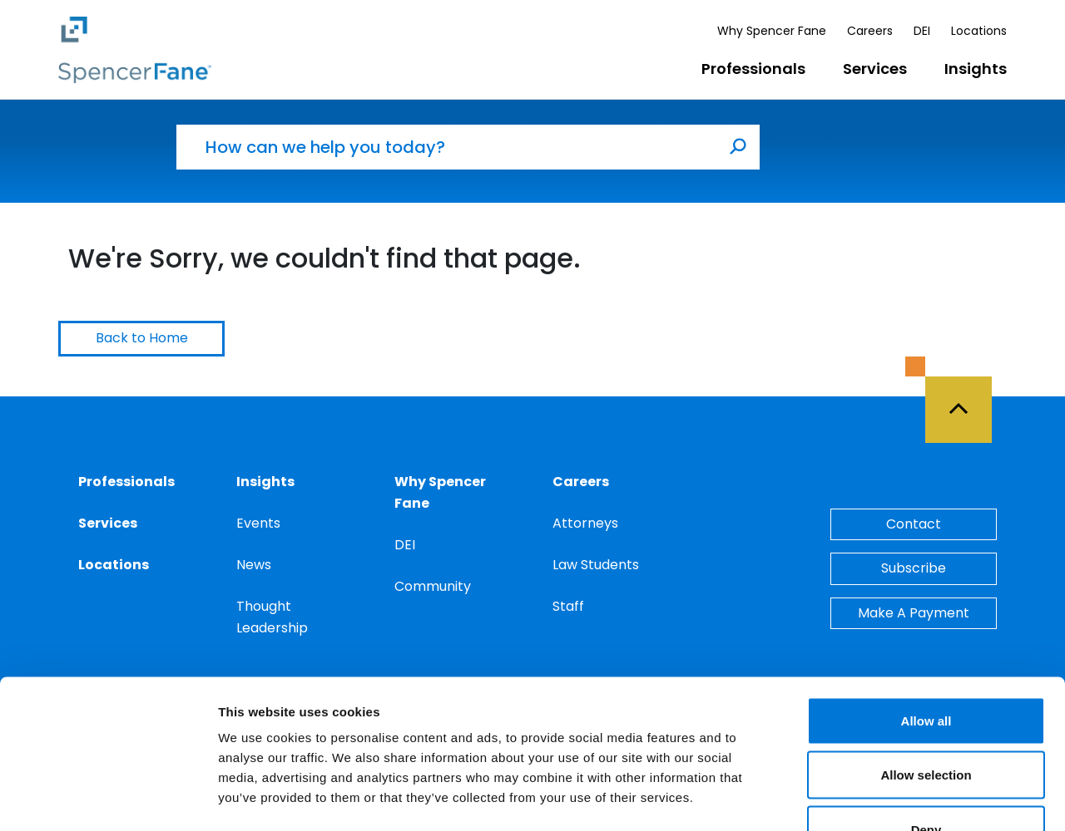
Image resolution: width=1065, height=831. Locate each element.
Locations (979, 30)
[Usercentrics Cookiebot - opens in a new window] (108, 798)
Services (875, 68)
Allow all (926, 613)
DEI (922, 30)
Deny (926, 722)
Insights (975, 68)
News (253, 564)
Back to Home (142, 337)
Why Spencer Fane (771, 30)
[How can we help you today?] (446, 147)
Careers (870, 30)
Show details (873, 798)
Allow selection (925, 668)
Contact (913, 524)
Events (258, 523)
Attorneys (585, 523)
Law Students (595, 564)
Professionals (753, 68)
